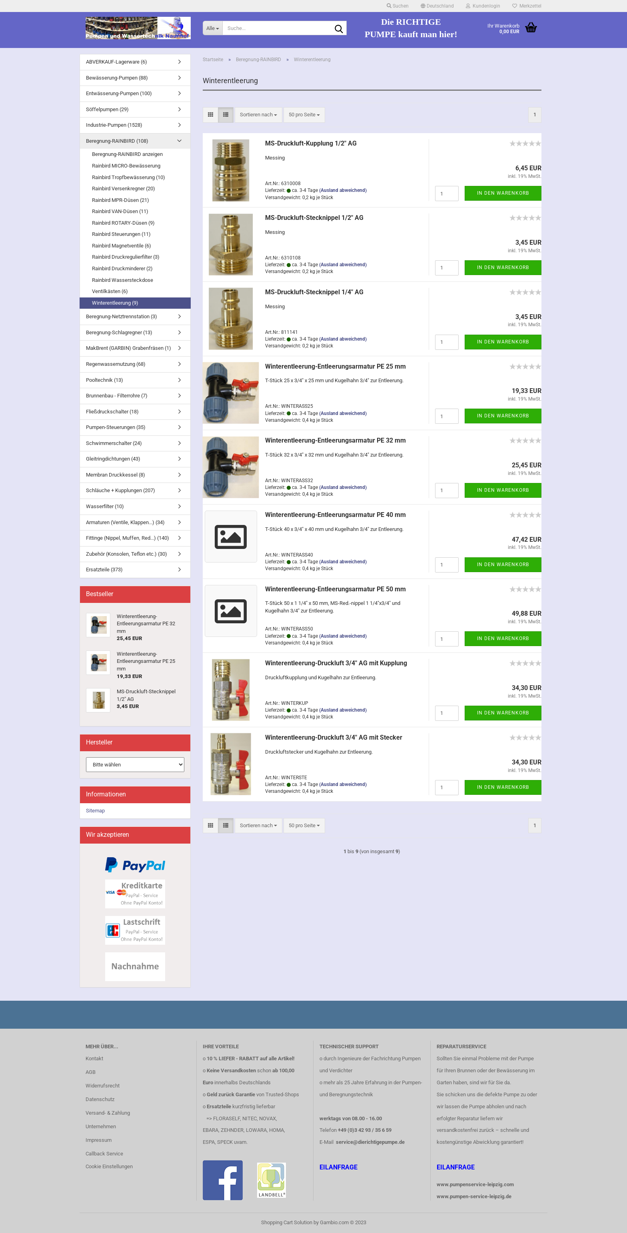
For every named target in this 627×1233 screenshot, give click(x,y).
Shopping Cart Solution (286, 1222)
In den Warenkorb (503, 193)
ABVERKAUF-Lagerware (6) (116, 62)
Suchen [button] (398, 6)
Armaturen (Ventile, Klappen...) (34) (125, 522)
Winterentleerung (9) (115, 303)
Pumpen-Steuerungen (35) (116, 427)
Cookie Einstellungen (109, 1166)
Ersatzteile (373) (104, 570)
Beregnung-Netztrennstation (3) (121, 316)
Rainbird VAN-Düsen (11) (120, 211)
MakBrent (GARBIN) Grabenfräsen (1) (128, 348)
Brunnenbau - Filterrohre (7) (117, 396)
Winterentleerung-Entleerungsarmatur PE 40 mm (335, 515)
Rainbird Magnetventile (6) (121, 246)
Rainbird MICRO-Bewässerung (126, 166)
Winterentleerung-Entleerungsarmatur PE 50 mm (335, 589)
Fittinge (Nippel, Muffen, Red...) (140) (127, 538)
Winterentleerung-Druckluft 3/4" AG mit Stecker (333, 737)
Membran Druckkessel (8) (115, 475)
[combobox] (258, 115)
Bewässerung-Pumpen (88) (117, 78)
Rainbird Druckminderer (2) (122, 268)
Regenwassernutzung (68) (116, 364)
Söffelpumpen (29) (107, 109)
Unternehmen (101, 1126)
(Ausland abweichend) (343, 190)
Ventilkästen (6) (110, 291)
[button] (437, 6)
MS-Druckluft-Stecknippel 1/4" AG (314, 292)
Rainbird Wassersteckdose (122, 280)
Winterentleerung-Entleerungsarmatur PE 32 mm (335, 440)
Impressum (99, 1140)
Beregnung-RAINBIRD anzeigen (127, 154)
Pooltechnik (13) (104, 380)
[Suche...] (212, 28)
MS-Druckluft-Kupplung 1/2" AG (311, 143)
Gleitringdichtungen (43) (113, 459)
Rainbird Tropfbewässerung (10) (128, 177)
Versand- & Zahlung (108, 1113)
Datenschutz (100, 1099)
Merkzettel (526, 6)
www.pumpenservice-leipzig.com (475, 1184)
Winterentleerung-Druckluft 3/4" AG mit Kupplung (336, 663)
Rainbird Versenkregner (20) (123, 189)
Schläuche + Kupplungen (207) (120, 490)
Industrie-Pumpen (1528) (114, 125)
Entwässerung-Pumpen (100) (119, 93)
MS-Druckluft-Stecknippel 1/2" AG (314, 217)
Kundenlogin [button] (483, 6)
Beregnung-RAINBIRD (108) (117, 141)
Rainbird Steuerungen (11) (121, 234)
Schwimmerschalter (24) (114, 443)
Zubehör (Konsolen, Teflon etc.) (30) (126, 554)
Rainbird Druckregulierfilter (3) (126, 257)
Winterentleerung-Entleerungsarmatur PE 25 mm (335, 366)
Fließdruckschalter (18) (112, 412)
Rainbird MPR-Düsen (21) (120, 200)
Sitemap (95, 811)
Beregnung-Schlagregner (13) (119, 332)
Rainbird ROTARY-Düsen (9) (123, 223)
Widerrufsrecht (103, 1086)
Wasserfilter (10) (105, 506)
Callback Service (104, 1154)
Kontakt (94, 1058)
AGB (91, 1072)
